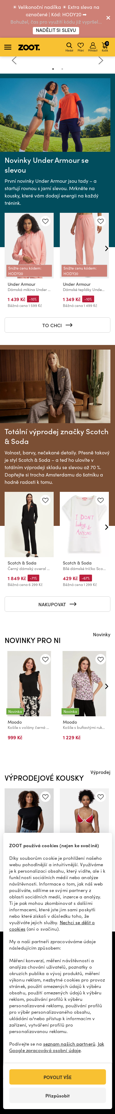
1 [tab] (53, 69)
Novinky (101, 634)
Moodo (15, 722)
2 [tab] (62, 69)
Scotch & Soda (22, 563)
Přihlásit (93, 47)
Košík (105, 46)
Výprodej (100, 771)
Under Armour (21, 284)
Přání (81, 47)
